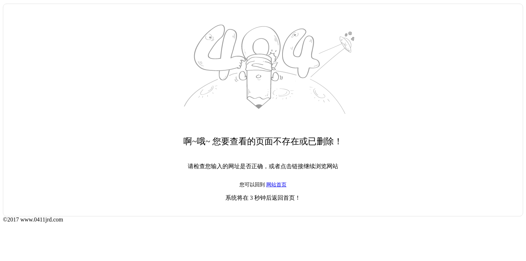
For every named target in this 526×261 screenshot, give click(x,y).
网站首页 (276, 184)
